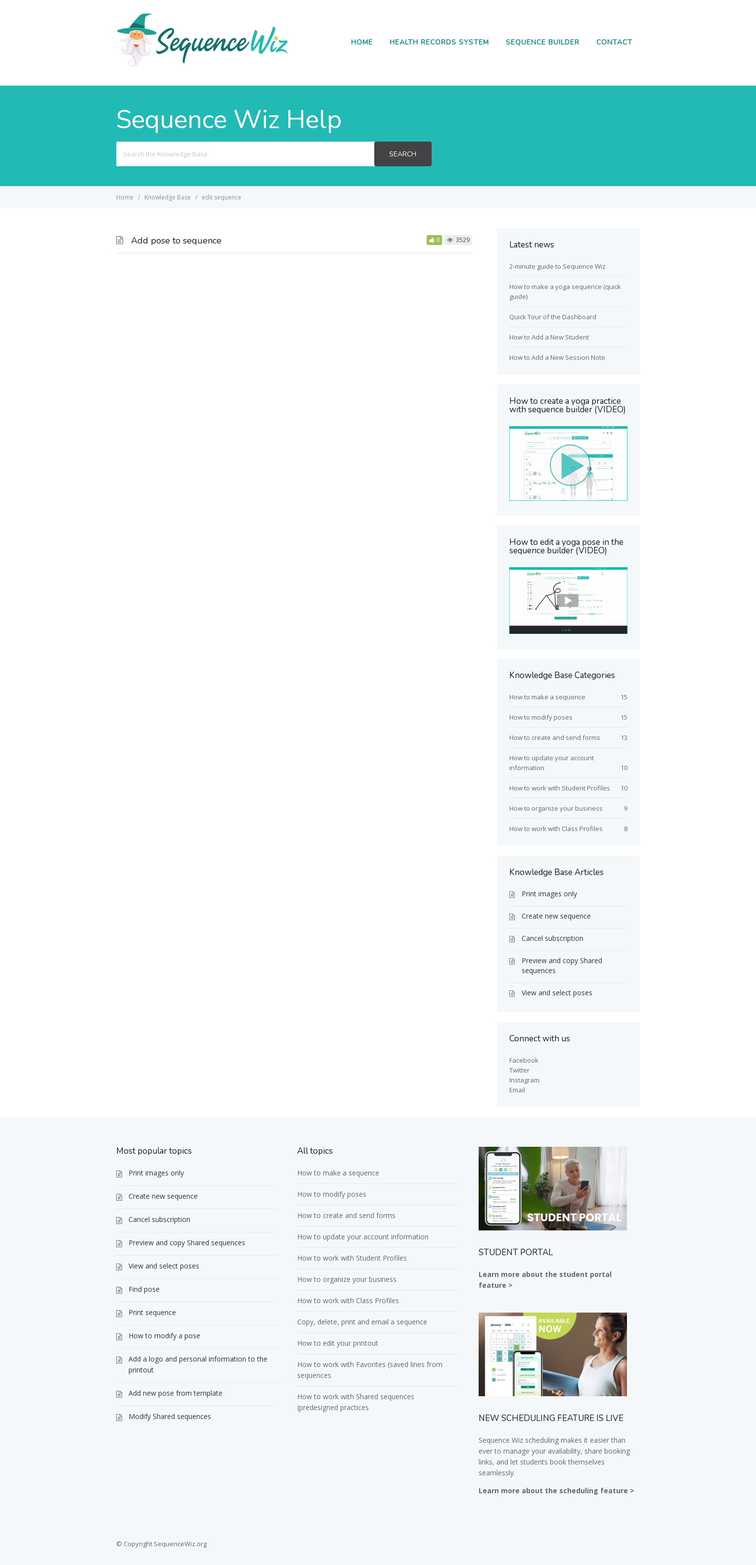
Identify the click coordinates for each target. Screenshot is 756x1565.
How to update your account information (363, 1236)
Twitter (519, 1070)
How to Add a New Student (549, 337)
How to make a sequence (547, 696)
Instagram (524, 1080)
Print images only (549, 893)
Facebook (523, 1060)
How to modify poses (541, 717)
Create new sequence (556, 916)
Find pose (144, 1289)
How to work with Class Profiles (556, 828)
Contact (614, 42)
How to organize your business (556, 808)
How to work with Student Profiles (559, 787)
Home (362, 42)
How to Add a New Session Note (557, 357)
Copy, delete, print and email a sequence (362, 1321)
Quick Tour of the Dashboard (552, 316)
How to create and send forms (554, 737)
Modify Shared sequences (170, 1416)
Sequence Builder (542, 42)
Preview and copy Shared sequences (562, 965)
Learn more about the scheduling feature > (556, 1490)
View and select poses (557, 992)
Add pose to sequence (176, 240)
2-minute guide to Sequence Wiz (557, 266)
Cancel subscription (552, 938)
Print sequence (152, 1312)
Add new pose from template (175, 1393)
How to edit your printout (337, 1343)
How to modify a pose (164, 1335)
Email (517, 1089)
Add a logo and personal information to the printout (198, 1364)
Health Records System (439, 42)
